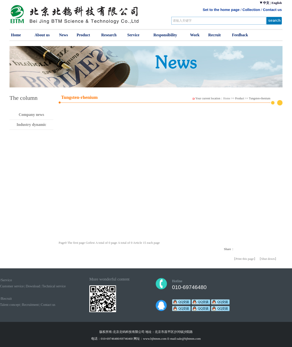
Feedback (240, 35)
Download (33, 286)
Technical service (54, 286)
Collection (251, 10)
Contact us (272, 10)
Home (16, 35)
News (63, 35)
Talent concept (10, 305)
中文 (266, 3)
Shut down (268, 259)
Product (83, 35)
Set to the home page (221, 10)
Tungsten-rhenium (259, 98)
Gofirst (90, 242)
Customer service (12, 286)
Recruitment (30, 305)
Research (109, 35)
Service (133, 35)
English (277, 3)
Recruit (214, 35)
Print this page (245, 259)
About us (42, 35)
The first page (76, 242)
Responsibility (165, 35)
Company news (31, 115)
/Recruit (6, 298)
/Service (6, 280)
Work (195, 35)
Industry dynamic (31, 124)
